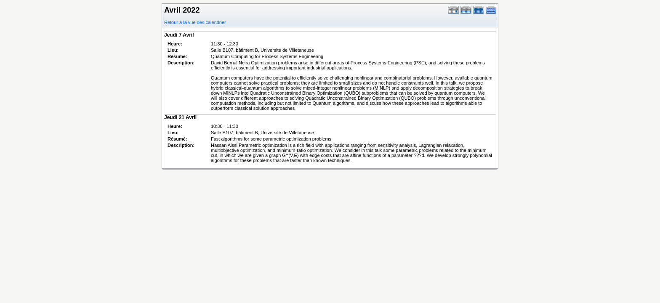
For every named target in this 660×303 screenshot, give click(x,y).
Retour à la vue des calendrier (195, 22)
